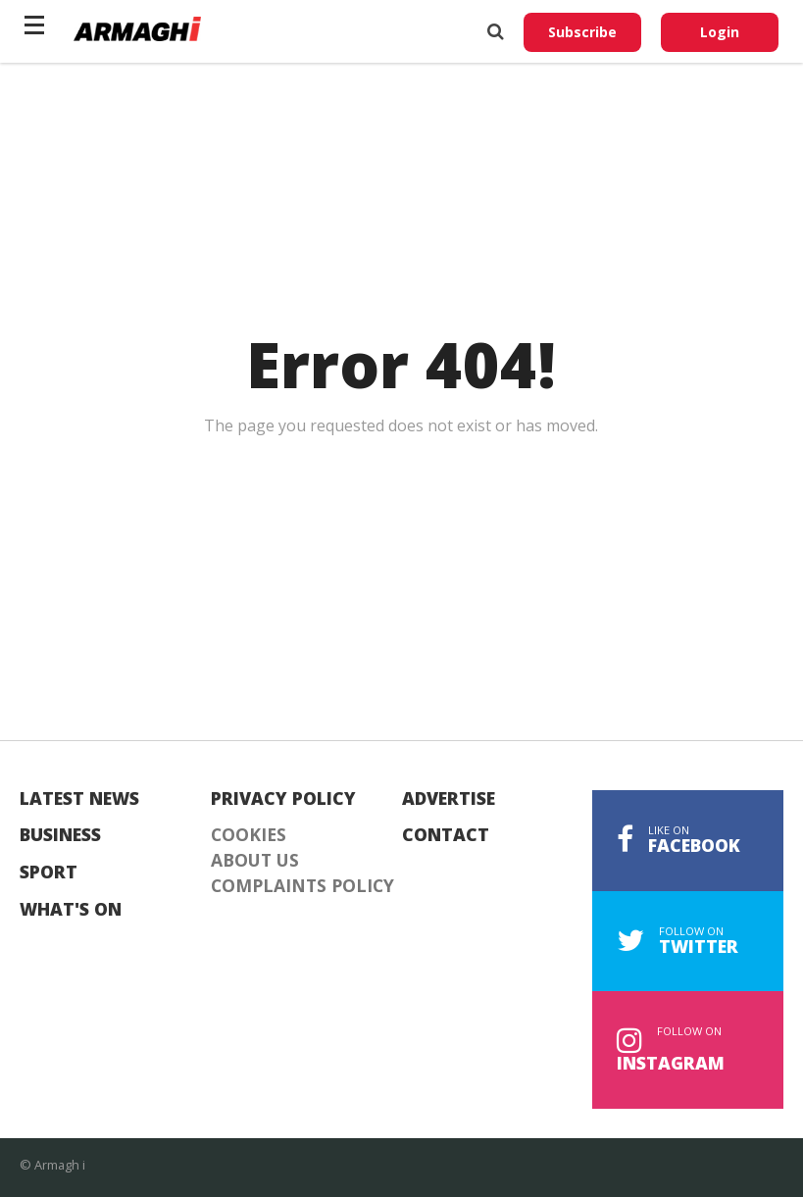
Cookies (248, 835)
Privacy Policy (283, 799)
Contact (445, 835)
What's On (71, 910)
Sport (48, 872)
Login (719, 32)
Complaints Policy (302, 886)
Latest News (79, 799)
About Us (255, 861)
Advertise (448, 799)
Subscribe (582, 32)
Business (60, 835)
